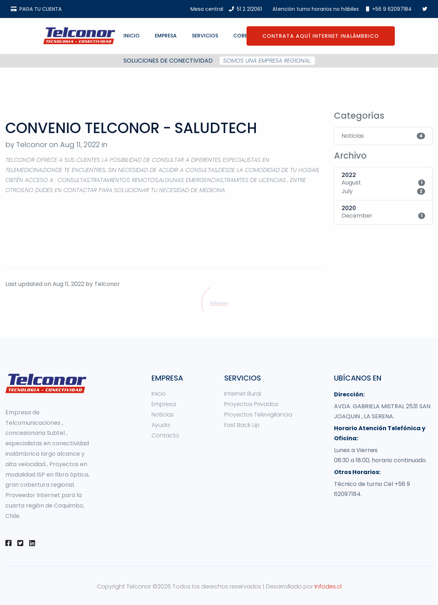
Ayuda (161, 425)
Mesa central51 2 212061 (226, 9)
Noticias (123, 145)
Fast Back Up (241, 425)
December (357, 215)
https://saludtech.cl (33, 205)
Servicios (205, 35)
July (347, 191)
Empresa (166, 35)
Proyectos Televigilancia (258, 414)
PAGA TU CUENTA (36, 9)
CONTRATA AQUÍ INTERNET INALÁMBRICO (320, 36)
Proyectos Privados (251, 404)
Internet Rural (242, 394)
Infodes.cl (328, 586)
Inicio (131, 35)
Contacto (165, 435)
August (351, 182)
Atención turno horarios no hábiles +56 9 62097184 (342, 9)
